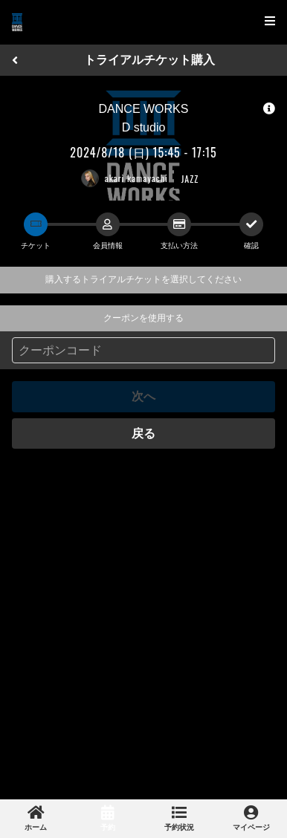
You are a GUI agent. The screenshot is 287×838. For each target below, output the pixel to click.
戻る (143, 433)
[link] (36, 818)
